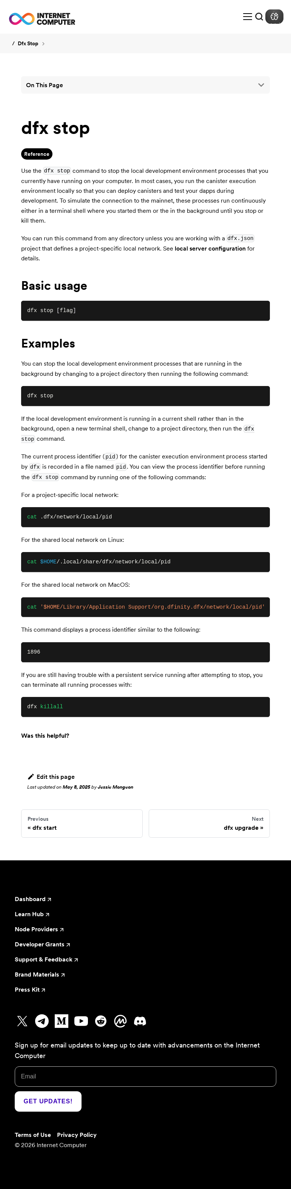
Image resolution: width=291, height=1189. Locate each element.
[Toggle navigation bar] (247, 16)
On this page (44, 85)
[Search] (259, 17)
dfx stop (28, 43)
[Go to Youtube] (81, 1021)
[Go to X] (22, 1021)
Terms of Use (33, 1134)
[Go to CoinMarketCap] (120, 1021)
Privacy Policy (77, 1134)
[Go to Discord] (140, 1021)
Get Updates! (48, 1101)
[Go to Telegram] (42, 1021)
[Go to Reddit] (101, 1021)
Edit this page (51, 776)
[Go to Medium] (61, 1021)
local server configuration (210, 248)
